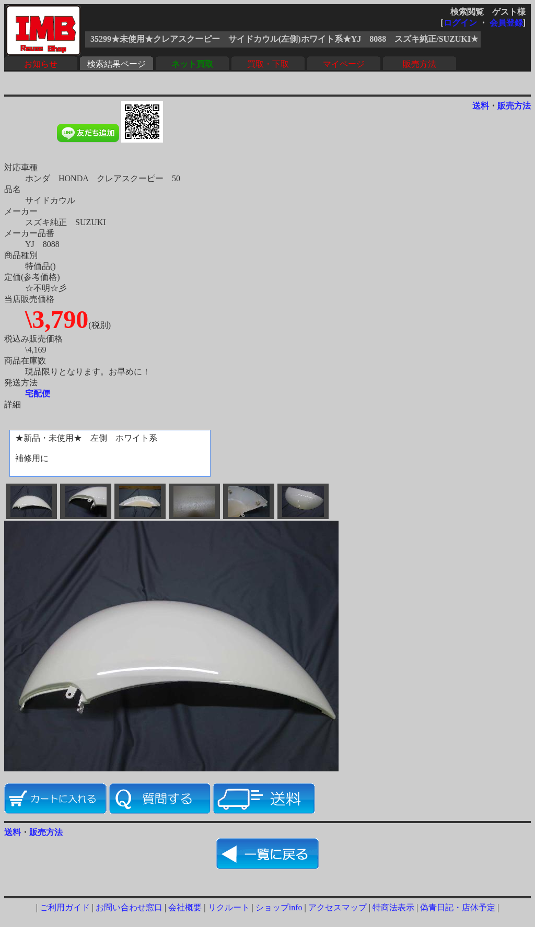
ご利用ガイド (65, 907)
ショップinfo (279, 907)
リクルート (229, 907)
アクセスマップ (337, 907)
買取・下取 (268, 64)
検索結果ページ (116, 64)
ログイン (460, 22)
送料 (480, 105)
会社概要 (185, 907)
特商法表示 (393, 907)
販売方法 (419, 64)
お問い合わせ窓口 (129, 907)
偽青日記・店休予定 (457, 907)
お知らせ (40, 64)
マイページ (344, 64)
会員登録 (506, 22)
